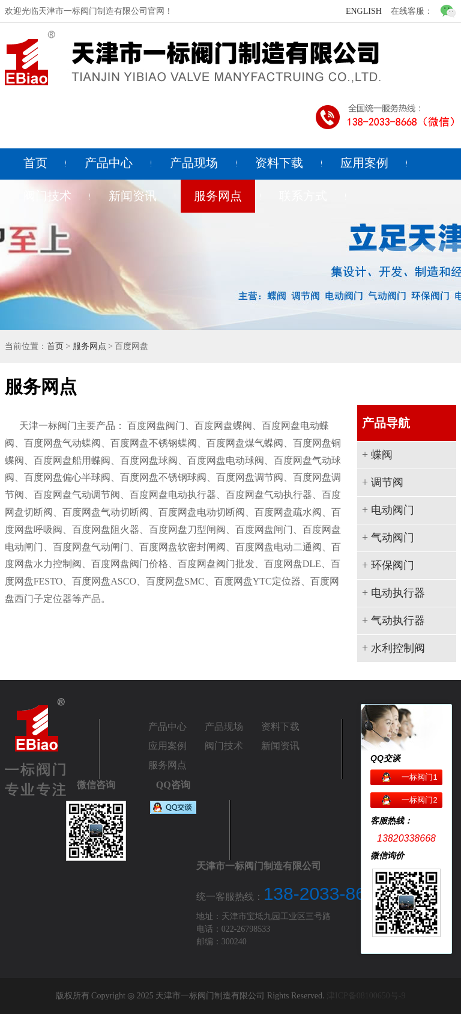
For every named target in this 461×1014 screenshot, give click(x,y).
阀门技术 (47, 195)
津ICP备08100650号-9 (366, 995)
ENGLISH (364, 11)
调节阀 (387, 482)
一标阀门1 (419, 777)
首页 (35, 162)
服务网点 (218, 195)
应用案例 (364, 162)
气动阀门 (392, 538)
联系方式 (303, 195)
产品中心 (109, 162)
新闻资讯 (133, 195)
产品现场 (194, 162)
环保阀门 (392, 565)
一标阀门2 (419, 799)
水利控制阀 (398, 648)
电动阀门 (392, 510)
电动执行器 (398, 593)
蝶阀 (382, 455)
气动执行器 (398, 621)
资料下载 (279, 162)
